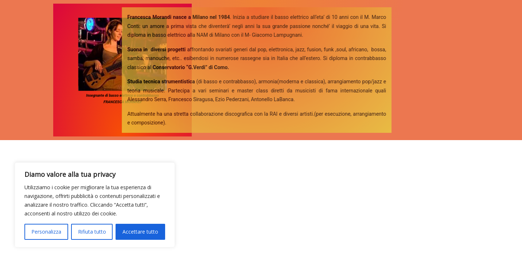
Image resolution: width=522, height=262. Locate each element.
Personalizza (46, 231)
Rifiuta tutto (92, 231)
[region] (95, 204)
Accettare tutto (140, 231)
